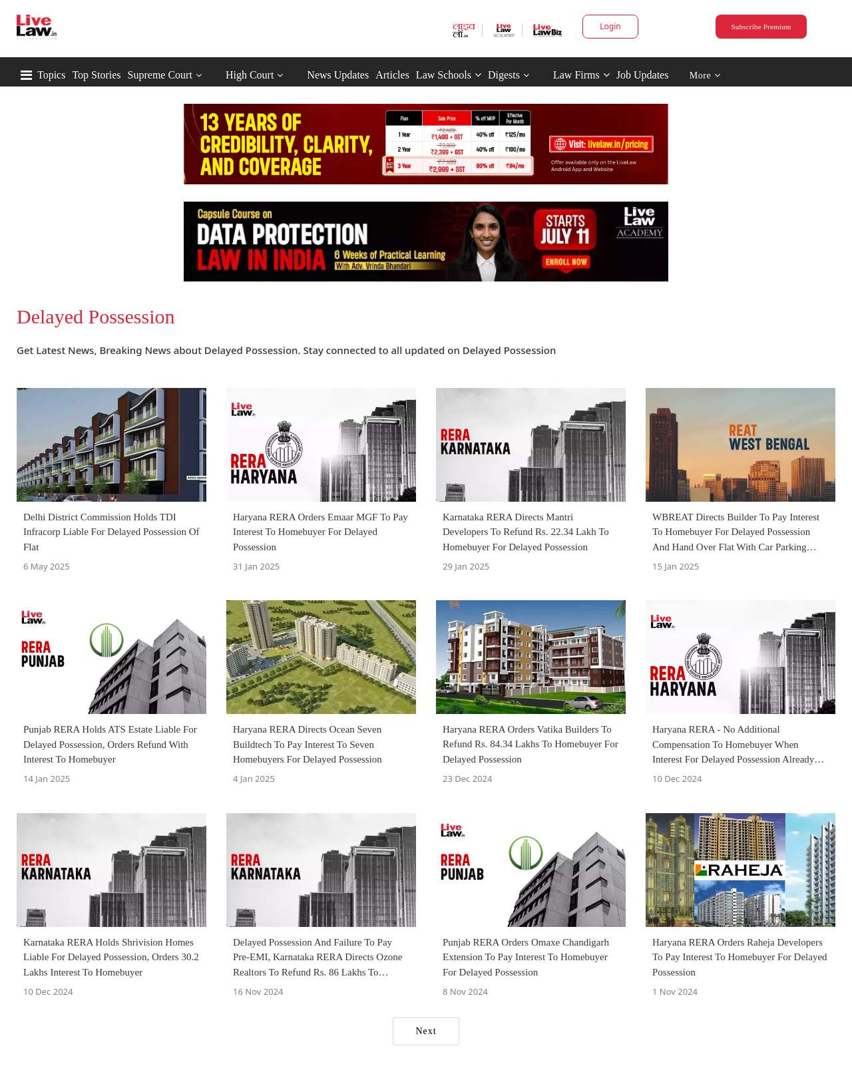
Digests (504, 75)
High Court (250, 75)
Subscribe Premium (761, 27)
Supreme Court (160, 75)
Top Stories (96, 75)
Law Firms (581, 75)
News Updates (338, 75)
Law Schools (448, 75)
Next (425, 1031)
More (705, 76)
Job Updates (642, 75)
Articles (392, 75)
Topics (51, 75)
